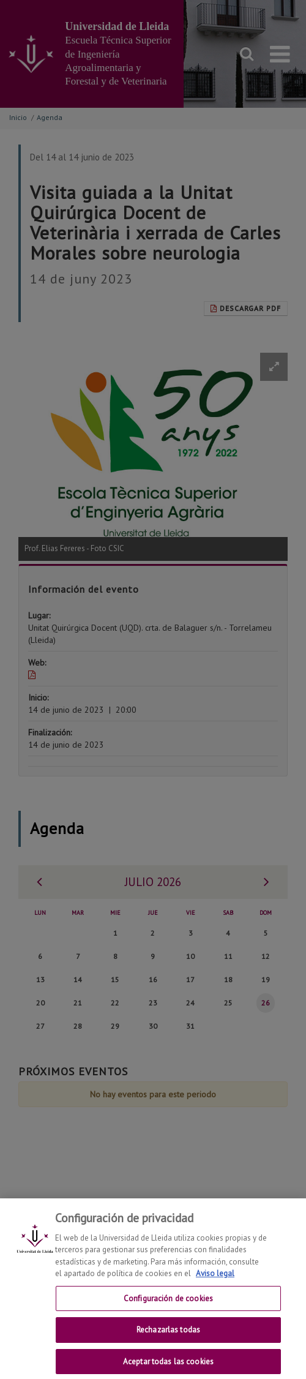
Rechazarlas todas (168, 1341)
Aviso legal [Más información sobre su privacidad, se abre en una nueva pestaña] (215, 1284)
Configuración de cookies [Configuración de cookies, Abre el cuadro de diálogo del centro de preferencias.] (168, 1309)
